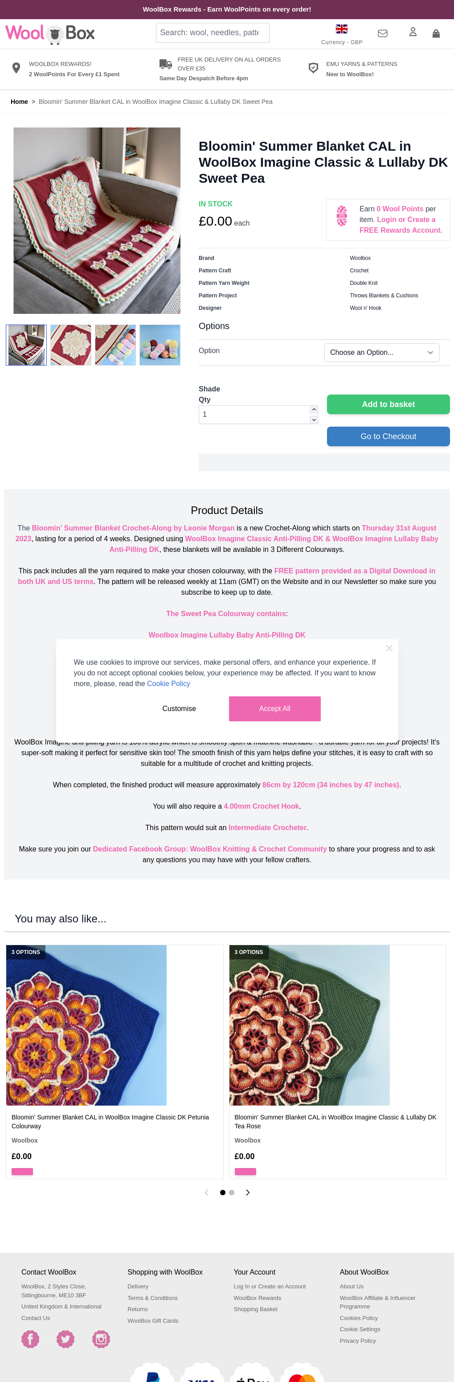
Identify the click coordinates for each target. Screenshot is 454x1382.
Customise (179, 708)
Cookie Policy (168, 683)
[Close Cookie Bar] (389, 648)
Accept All (274, 708)
